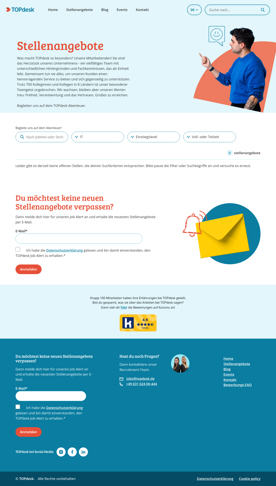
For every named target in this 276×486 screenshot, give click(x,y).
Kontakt (142, 9)
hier (124, 307)
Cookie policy (249, 478)
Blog (104, 9)
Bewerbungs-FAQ (237, 385)
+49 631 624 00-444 (141, 384)
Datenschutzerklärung (64, 250)
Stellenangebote (79, 9)
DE (194, 10)
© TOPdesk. (25, 478)
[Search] (262, 10)
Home (53, 9)
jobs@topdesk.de (140, 378)
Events (122, 9)
